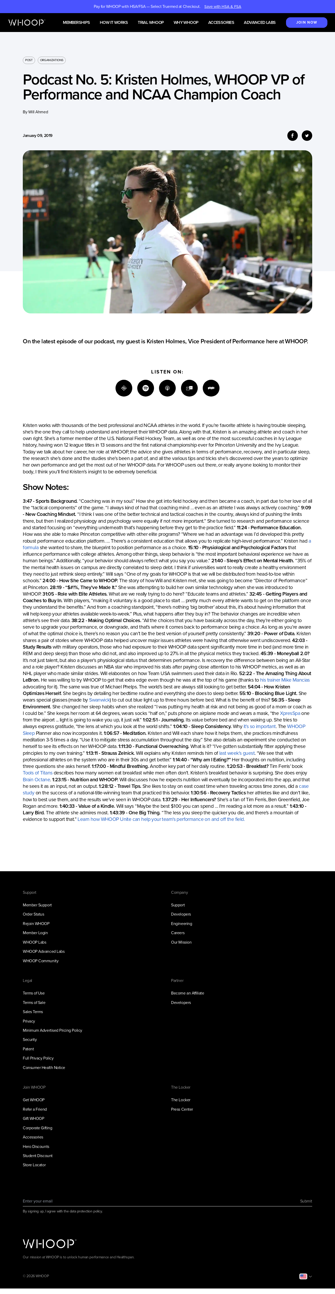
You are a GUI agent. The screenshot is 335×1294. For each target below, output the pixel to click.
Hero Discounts (36, 1146)
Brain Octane (36, 779)
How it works (114, 22)
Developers (181, 914)
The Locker (180, 1100)
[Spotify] (145, 388)
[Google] (124, 388)
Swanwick (99, 700)
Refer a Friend (35, 1109)
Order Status (33, 914)
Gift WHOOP (33, 1118)
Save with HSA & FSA (222, 6)
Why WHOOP (186, 22)
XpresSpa (290, 713)
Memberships (76, 22)
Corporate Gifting (37, 1128)
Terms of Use (34, 993)
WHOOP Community (40, 961)
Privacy (29, 1021)
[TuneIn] (189, 388)
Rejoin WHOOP (36, 924)
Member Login (35, 933)
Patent (28, 1049)
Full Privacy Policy (38, 1058)
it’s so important (260, 726)
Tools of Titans (37, 773)
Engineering (181, 924)
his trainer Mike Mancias (285, 680)
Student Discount (37, 1156)
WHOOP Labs (34, 942)
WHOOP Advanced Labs (43, 951)
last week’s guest (237, 753)
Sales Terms (33, 1012)
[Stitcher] (211, 388)
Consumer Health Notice (44, 1068)
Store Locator (34, 1165)
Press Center (182, 1109)
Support (178, 905)
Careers (177, 933)
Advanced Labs (260, 22)
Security (30, 1039)
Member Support (37, 905)
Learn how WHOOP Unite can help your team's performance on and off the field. (161, 819)
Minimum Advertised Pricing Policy (52, 1030)
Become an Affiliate (187, 993)
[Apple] (167, 388)
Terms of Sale (34, 1002)
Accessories (221, 22)
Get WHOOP (34, 1100)
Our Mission (181, 942)
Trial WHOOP (151, 22)
